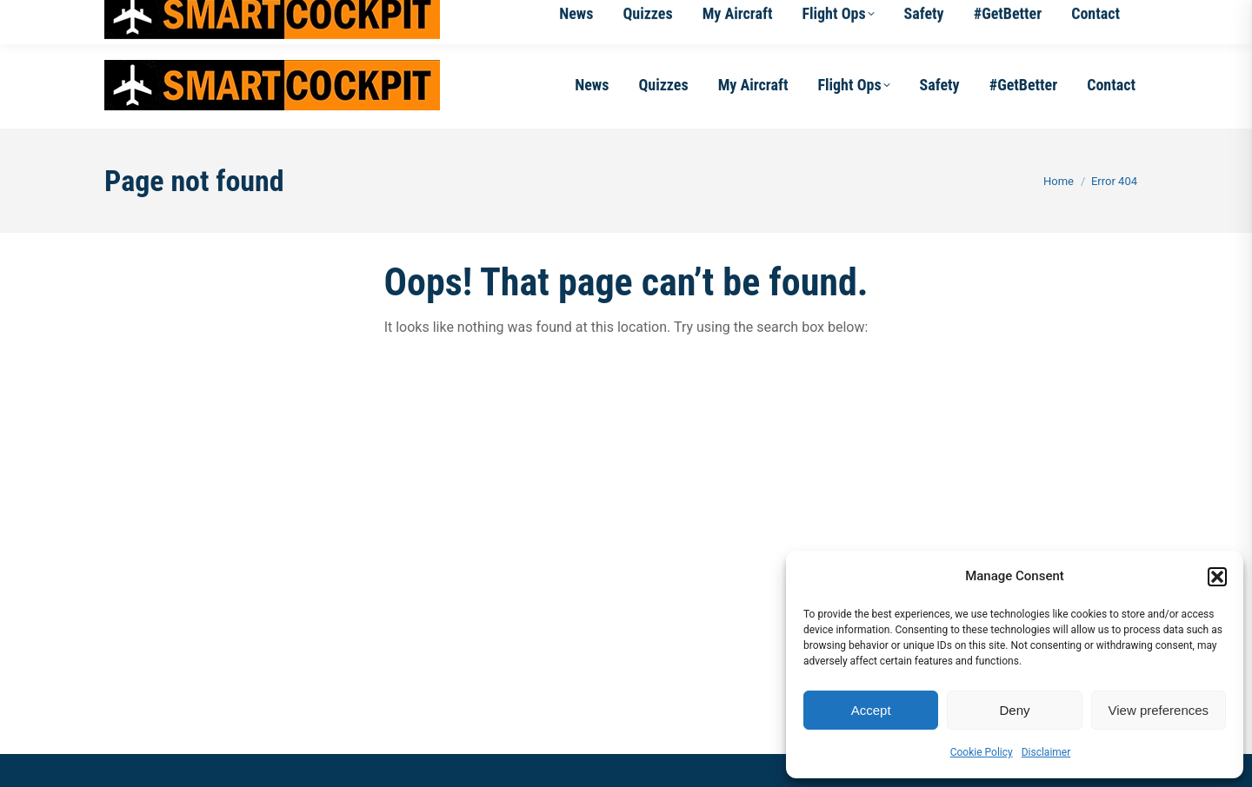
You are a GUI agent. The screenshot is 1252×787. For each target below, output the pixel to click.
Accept (871, 710)
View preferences (1159, 710)
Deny (1014, 710)
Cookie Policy (981, 752)
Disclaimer (1046, 752)
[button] (1217, 576)
